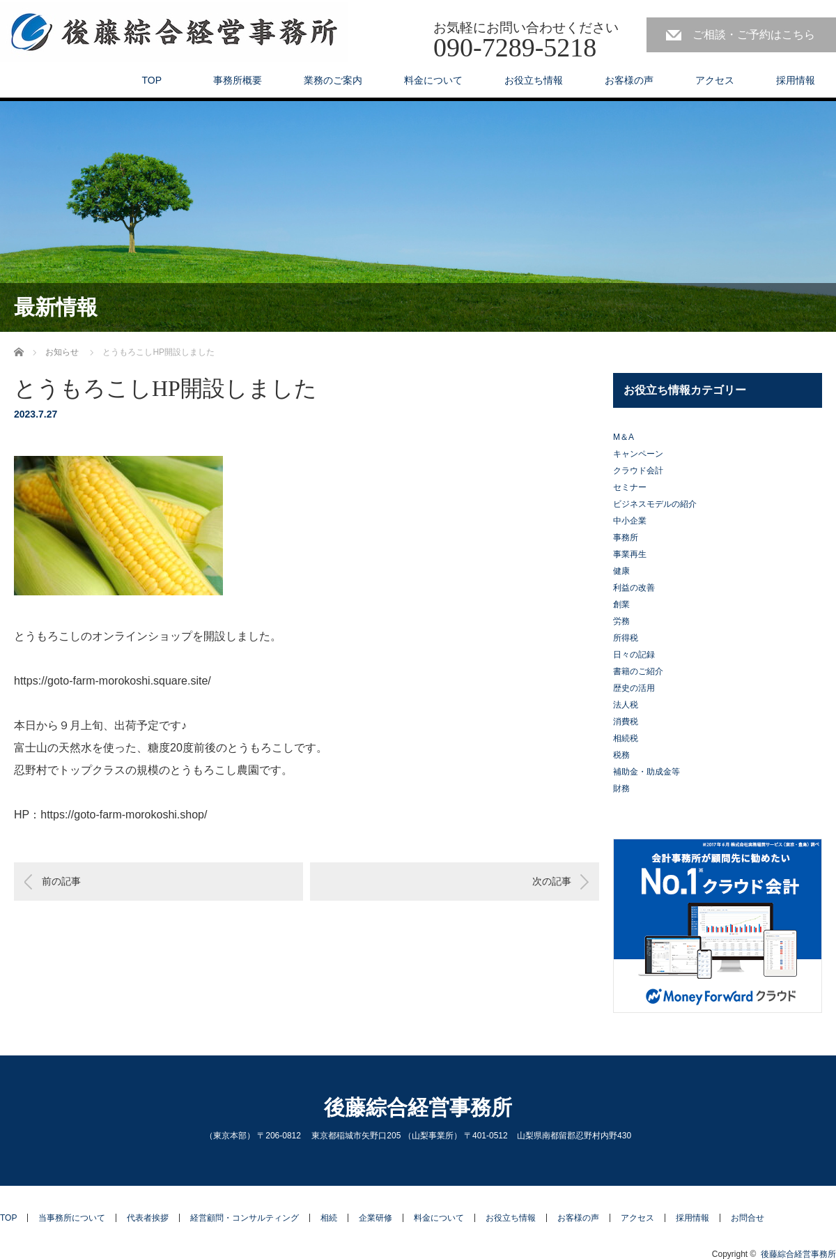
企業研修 (375, 1218)
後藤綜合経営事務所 (418, 1107)
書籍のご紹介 (638, 671)
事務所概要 (232, 80)
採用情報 (795, 80)
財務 (621, 788)
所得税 (625, 638)
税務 (621, 755)
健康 (621, 571)
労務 (621, 621)
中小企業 (630, 521)
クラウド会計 (638, 470)
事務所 (625, 537)
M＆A (623, 437)
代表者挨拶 (148, 1218)
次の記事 (551, 881)
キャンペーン (638, 454)
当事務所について (71, 1218)
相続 (328, 1218)
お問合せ (747, 1218)
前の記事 (61, 881)
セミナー (630, 487)
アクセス (714, 80)
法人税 (625, 705)
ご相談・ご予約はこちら (753, 34)
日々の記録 (634, 654)
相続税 (625, 738)
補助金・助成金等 (646, 772)
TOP (151, 80)
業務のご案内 (333, 80)
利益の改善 (634, 588)
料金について (433, 80)
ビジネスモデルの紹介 (655, 504)
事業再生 (630, 554)
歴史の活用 (634, 688)
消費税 (625, 721)
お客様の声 (629, 80)
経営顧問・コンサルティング (244, 1218)
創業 (621, 604)
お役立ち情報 (533, 80)
